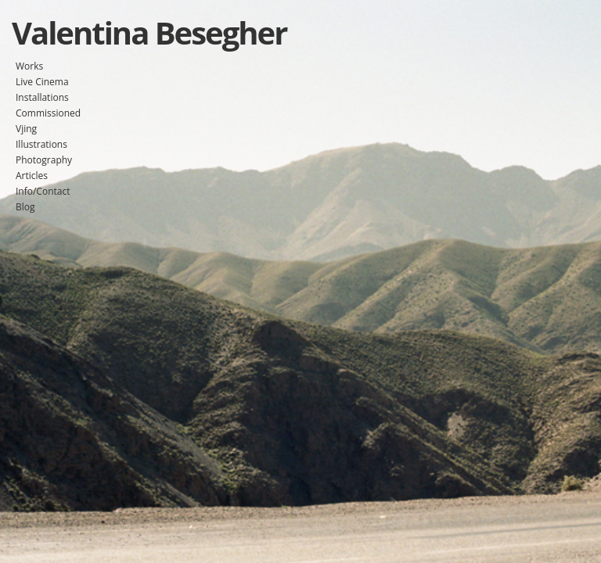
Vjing (26, 128)
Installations (42, 97)
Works (29, 66)
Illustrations (41, 144)
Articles (32, 175)
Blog (25, 206)
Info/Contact (43, 191)
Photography (44, 160)
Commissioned (48, 113)
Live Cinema (42, 81)
